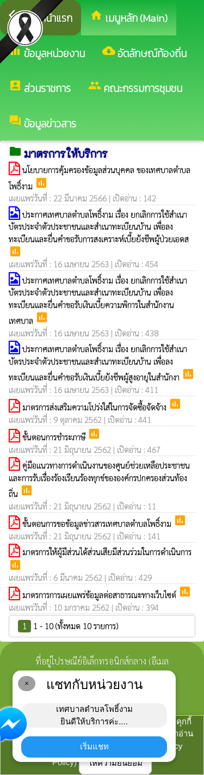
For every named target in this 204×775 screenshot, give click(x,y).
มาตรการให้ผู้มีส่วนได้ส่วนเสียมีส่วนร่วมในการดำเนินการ (106, 551)
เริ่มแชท (94, 746)
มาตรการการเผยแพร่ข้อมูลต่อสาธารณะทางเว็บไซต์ (100, 594)
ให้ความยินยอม (115, 762)
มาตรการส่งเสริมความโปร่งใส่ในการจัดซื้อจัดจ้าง (95, 407)
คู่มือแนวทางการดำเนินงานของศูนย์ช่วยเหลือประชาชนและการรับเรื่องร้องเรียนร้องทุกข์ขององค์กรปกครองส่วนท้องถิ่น (99, 479)
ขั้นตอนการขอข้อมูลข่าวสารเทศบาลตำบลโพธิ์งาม (98, 523)
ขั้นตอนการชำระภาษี (55, 437)
